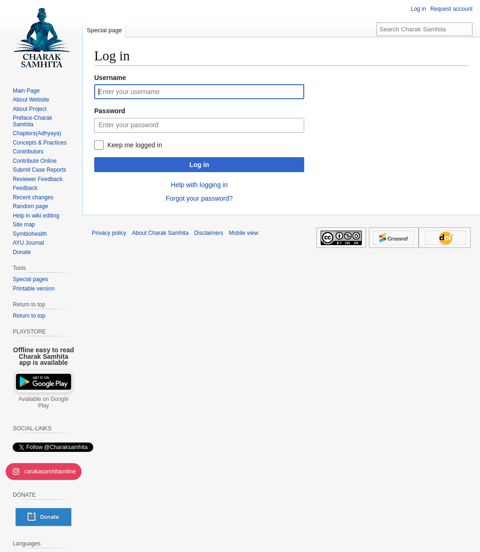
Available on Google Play (43, 402)
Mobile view (243, 233)
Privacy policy (109, 233)
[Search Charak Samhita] (424, 29)
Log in (199, 164)
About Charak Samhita (160, 233)
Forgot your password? (198, 198)
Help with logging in (199, 185)
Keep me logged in (134, 145)
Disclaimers (208, 233)
